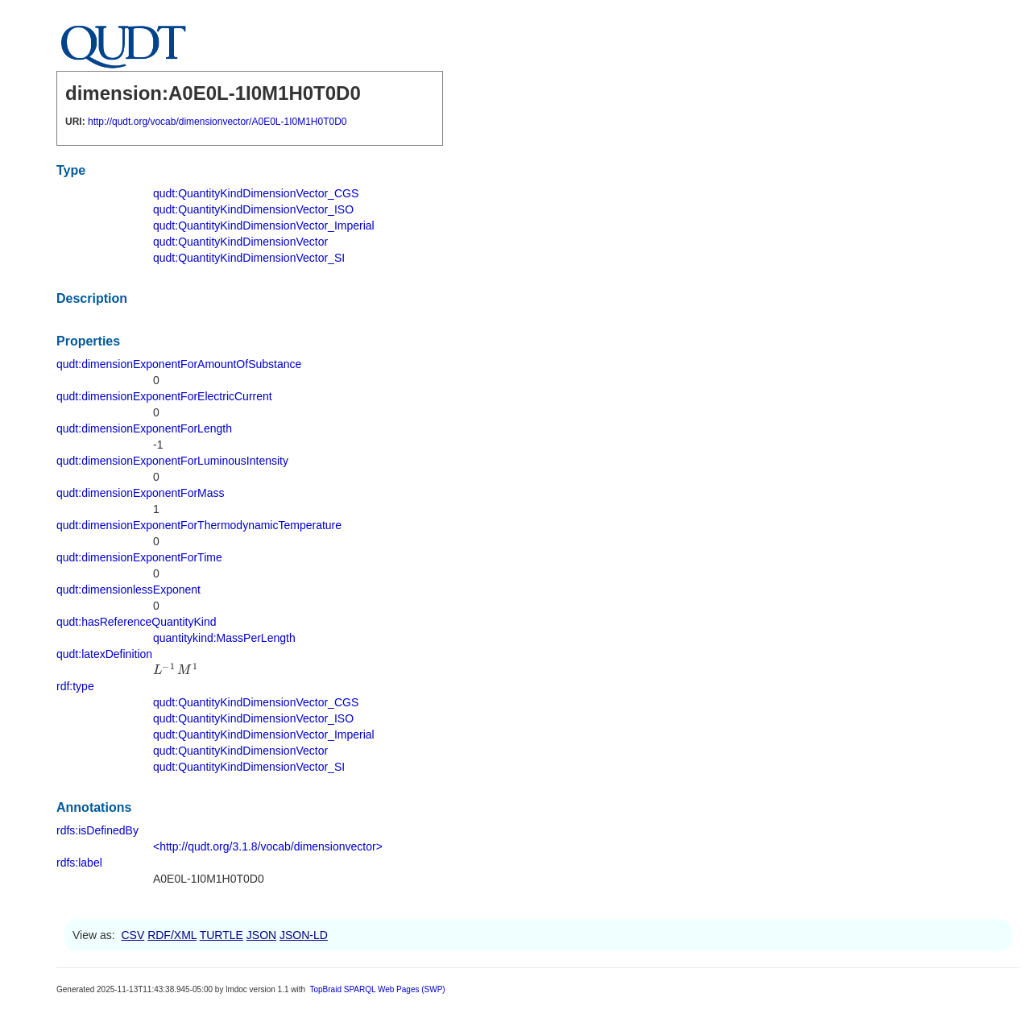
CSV (132, 935)
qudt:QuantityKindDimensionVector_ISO (253, 209)
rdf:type (75, 686)
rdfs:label (79, 862)
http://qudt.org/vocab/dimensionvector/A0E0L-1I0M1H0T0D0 (217, 121)
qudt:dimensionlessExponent (128, 589)
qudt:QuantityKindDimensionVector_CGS (255, 193)
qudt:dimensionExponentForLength (144, 428)
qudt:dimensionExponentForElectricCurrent (164, 396)
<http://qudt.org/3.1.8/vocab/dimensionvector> (268, 846)
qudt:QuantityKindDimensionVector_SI (249, 257)
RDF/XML (172, 935)
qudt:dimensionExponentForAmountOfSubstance (178, 364)
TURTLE (221, 935)
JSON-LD (303, 935)
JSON (261, 935)
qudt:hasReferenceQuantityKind (136, 621)
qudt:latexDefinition (104, 654)
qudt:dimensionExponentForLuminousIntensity (172, 460)
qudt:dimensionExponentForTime (139, 557)
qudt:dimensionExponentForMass (140, 492)
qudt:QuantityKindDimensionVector (240, 241)
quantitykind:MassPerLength (224, 637)
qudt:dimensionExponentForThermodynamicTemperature (199, 525)
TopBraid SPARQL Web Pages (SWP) (377, 989)
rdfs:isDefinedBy (97, 830)
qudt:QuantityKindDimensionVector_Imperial (264, 225)
